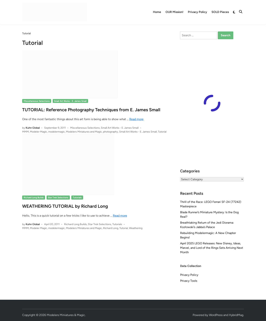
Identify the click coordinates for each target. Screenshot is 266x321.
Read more (136, 119)
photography (110, 131)
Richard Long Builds (34, 197)
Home (157, 12)
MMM (25, 131)
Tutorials (77, 197)
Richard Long (110, 228)
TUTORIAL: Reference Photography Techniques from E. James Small (91, 109)
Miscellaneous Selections (37, 101)
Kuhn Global (33, 127)
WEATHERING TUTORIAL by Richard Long (65, 206)
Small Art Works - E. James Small (70, 101)
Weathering (135, 228)
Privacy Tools (188, 280)
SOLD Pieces (220, 12)
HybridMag (236, 315)
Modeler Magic (38, 131)
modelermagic (56, 131)
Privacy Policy (197, 12)
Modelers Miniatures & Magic (66, 315)
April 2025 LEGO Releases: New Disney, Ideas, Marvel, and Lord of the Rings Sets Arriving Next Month (211, 248)
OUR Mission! (174, 12)
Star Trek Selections (58, 197)
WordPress (216, 315)
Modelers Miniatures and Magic (84, 131)
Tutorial (162, 131)
